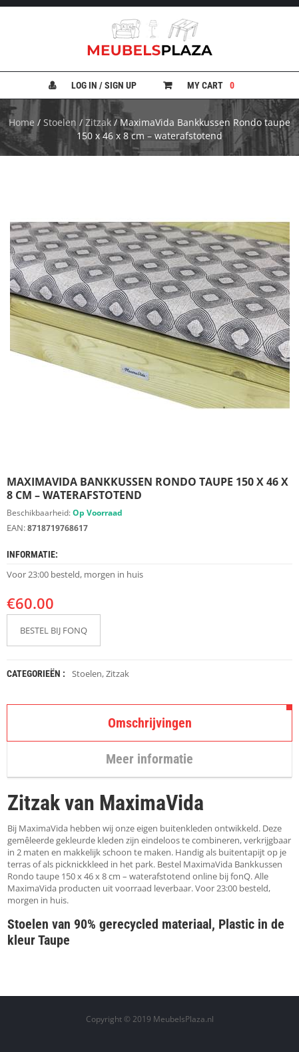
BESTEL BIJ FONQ (53, 630)
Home (22, 122)
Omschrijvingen (150, 723)
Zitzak (98, 122)
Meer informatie (149, 759)
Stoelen (60, 122)
